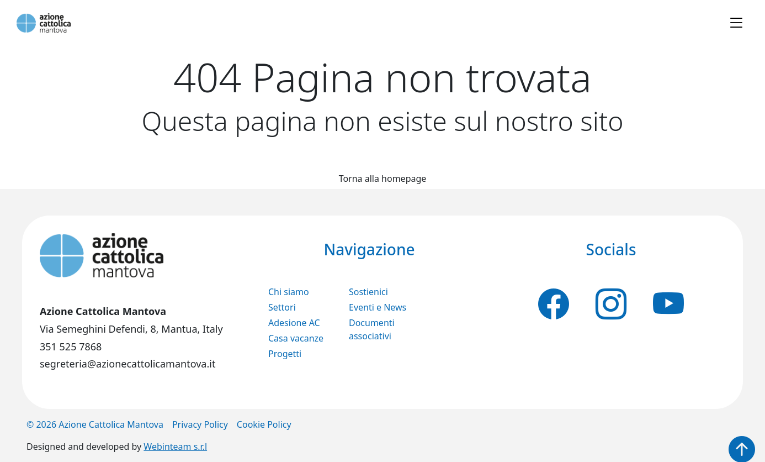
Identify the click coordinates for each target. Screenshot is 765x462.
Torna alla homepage (383, 178)
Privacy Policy (200, 424)
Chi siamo (288, 292)
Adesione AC (294, 323)
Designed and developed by (116, 446)
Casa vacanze (295, 338)
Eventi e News (377, 307)
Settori (282, 307)
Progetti (284, 354)
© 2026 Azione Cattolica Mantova (94, 424)
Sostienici (368, 292)
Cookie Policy (264, 424)
